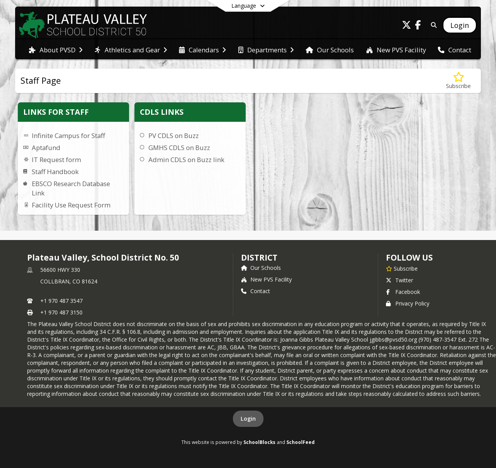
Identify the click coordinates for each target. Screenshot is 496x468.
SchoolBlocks (259, 442)
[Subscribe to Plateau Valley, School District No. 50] (402, 268)
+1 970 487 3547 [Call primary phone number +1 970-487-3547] (61, 300)
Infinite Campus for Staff (68, 135)
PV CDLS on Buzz (173, 135)
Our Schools (261, 267)
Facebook (403, 291)
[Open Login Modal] (459, 25)
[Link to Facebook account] (418, 26)
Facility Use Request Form (71, 204)
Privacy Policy (407, 303)
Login (248, 418)
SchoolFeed (300, 442)
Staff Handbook (55, 171)
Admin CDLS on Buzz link (186, 159)
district (259, 257)
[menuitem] (55, 49)
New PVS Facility (266, 279)
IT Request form (56, 159)
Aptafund (46, 147)
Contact (255, 291)
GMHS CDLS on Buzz (179, 147)
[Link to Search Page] (432, 25)
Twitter (399, 280)
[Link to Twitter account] (406, 26)
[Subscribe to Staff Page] (458, 81)
